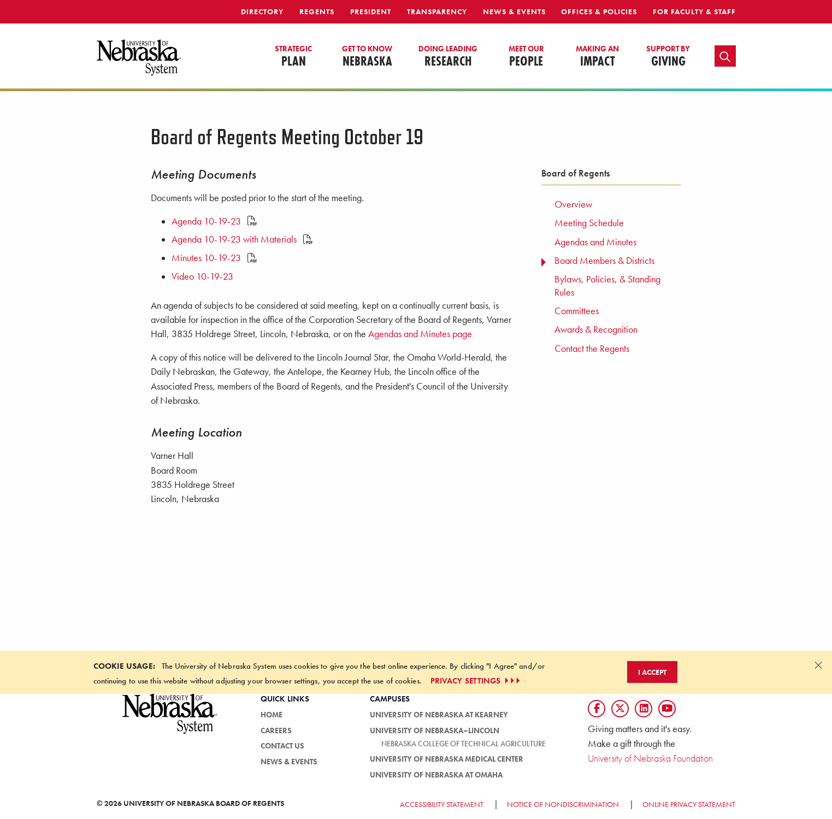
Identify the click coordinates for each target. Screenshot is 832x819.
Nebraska (367, 57)
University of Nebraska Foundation (650, 758)
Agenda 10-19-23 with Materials (242, 239)
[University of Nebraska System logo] (170, 719)
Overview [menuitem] (573, 204)
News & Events (514, 11)
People (526, 57)
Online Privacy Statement (688, 804)
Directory (262, 11)
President (370, 11)
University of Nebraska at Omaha (436, 775)
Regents (316, 11)
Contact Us (282, 746)
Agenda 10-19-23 (214, 221)
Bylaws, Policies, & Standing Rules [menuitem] (607, 285)
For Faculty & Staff (694, 11)
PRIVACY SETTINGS (476, 680)
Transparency (437, 11)
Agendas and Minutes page (420, 334)
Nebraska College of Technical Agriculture (463, 744)
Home (271, 715)
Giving (668, 57)
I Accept (652, 672)
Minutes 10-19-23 (214, 258)
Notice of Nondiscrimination (563, 804)
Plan (293, 57)
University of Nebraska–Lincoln (434, 730)
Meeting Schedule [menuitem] (589, 223)
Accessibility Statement (441, 804)
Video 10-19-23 (202, 276)
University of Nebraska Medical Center (446, 759)
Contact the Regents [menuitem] (591, 349)
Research (447, 57)
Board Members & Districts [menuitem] (604, 261)
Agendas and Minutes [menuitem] (595, 242)
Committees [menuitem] (576, 311)
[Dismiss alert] (818, 665)
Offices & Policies (599, 11)
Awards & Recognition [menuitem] (596, 329)
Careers (276, 730)
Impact (597, 57)
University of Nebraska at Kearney (439, 715)
